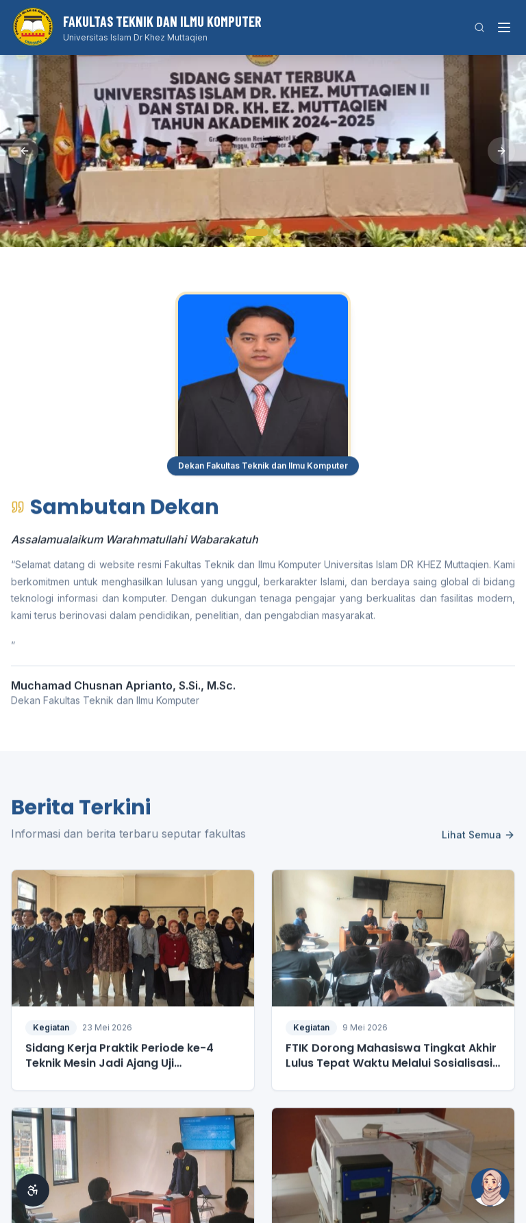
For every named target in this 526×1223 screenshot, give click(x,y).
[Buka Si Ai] (490, 1187)
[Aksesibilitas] (32, 1190)
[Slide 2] (276, 232)
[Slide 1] (257, 232)
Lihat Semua (478, 840)
